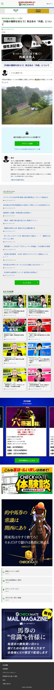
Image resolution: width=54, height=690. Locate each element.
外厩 (4, 32)
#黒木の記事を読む (17, 180)
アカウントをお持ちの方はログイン (27, 149)
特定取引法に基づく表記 (10, 676)
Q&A (4, 680)
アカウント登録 (27, 143)
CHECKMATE (29, 687)
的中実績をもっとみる (27, 460)
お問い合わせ (7, 684)
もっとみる (27, 282)
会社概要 (5, 665)
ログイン (50, 4)
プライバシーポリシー (9, 672)
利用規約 (5, 669)
